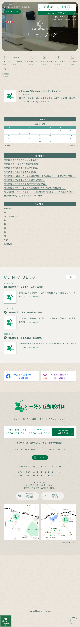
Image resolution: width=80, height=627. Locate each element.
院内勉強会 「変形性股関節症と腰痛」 (22, 164)
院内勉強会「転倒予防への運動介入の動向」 (24, 179)
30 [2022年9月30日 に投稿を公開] (50, 141)
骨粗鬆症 (8, 208)
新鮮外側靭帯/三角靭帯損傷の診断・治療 (23, 195)
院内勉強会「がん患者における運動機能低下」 (40, 91)
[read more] (43, 101)
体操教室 (8, 244)
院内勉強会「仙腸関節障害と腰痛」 (20, 171)
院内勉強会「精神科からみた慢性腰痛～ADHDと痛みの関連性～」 (35, 187)
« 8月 (7, 145)
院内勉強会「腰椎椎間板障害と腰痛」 (21, 168)
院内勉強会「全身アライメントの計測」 (22, 160)
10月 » (72, 145)
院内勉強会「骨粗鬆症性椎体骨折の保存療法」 (25, 183)
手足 (6, 240)
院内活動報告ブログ (13, 216)
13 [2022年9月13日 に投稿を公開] (19, 136)
